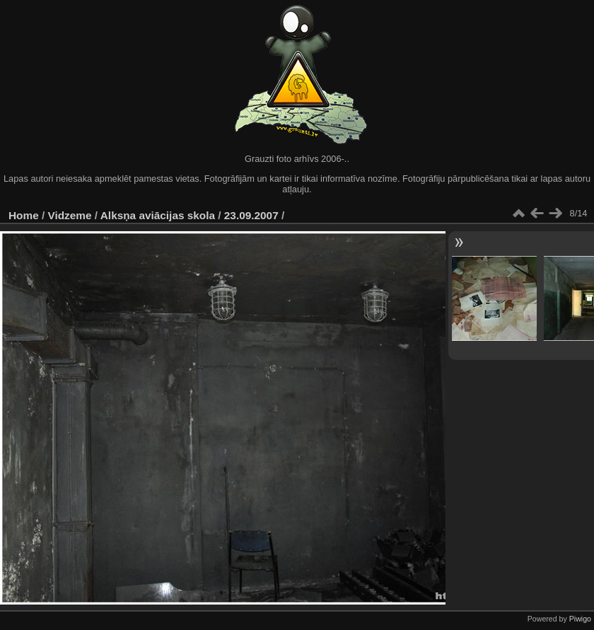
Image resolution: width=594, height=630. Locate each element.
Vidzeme (70, 215)
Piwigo (580, 618)
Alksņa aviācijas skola (157, 215)
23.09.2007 (251, 215)
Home (23, 215)
